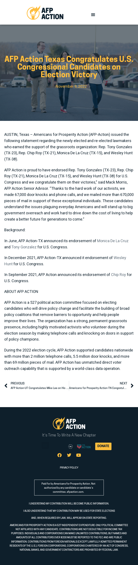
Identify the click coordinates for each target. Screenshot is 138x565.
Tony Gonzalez (24, 247)
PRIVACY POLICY (69, 468)
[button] (93, 14)
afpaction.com (75, 492)
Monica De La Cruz (113, 241)
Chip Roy (118, 274)
